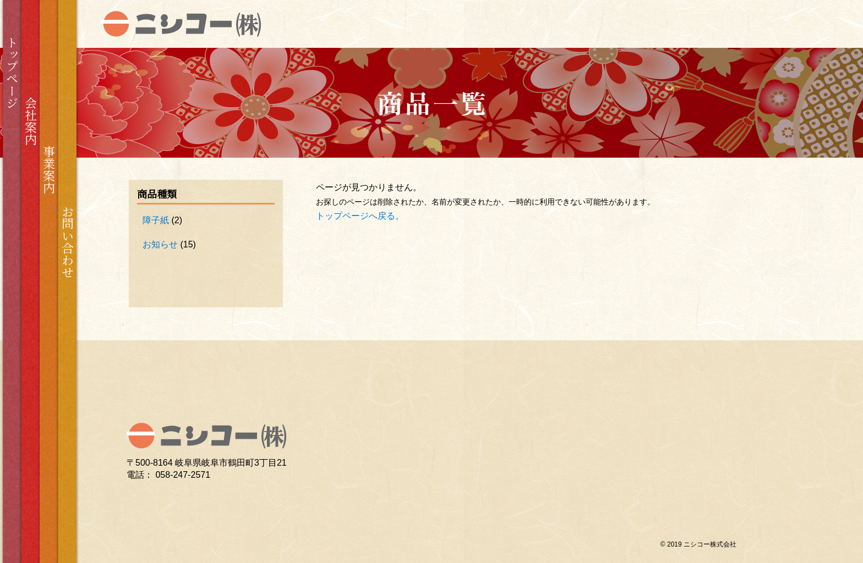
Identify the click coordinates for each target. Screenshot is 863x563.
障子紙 (156, 220)
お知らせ (160, 244)
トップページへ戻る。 (360, 215)
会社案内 (30, 121)
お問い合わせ (67, 242)
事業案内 (49, 169)
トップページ (12, 72)
